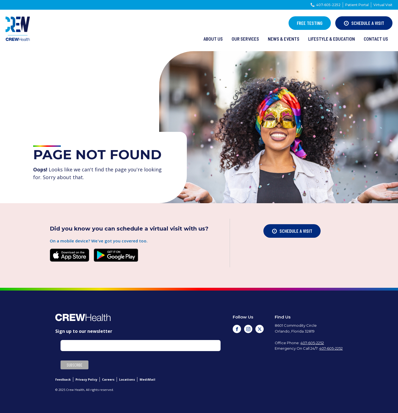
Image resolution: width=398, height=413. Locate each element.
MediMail (147, 379)
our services (245, 38)
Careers (108, 379)
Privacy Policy (86, 379)
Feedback (63, 379)
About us (213, 38)
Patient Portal (357, 5)
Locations (127, 379)
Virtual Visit (382, 5)
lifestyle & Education (331, 38)
